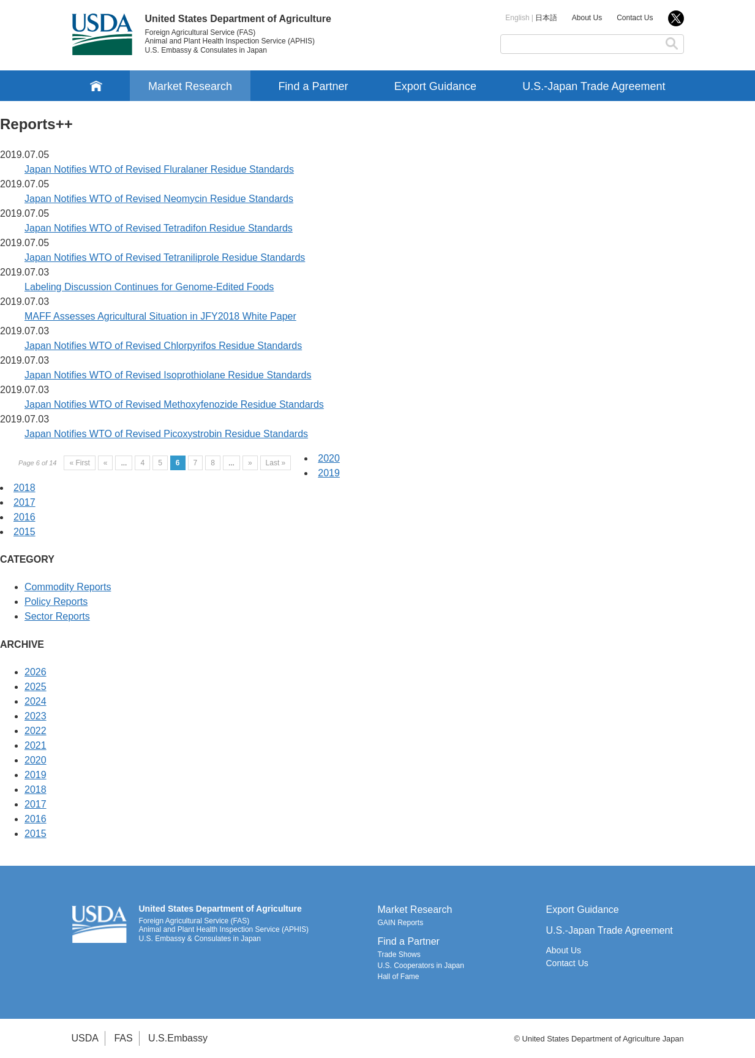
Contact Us (635, 17)
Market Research (190, 86)
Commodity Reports (67, 587)
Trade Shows (399, 954)
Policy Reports (56, 601)
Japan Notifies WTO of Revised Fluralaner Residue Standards (159, 169)
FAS (123, 1038)
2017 (24, 502)
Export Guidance (435, 86)
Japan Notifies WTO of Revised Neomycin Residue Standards (158, 198)
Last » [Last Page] (276, 463)
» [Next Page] (250, 463)
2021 (35, 745)
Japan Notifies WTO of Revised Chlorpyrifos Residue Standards (163, 345)
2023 (35, 716)
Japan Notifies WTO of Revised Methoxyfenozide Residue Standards (174, 404)
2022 (35, 731)
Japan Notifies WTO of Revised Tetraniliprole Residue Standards (164, 257)
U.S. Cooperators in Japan (421, 965)
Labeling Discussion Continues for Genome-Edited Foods (149, 287)
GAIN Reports (401, 922)
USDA (85, 1038)
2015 (24, 532)
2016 (24, 517)
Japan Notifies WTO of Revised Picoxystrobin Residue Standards (166, 434)
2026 (35, 672)
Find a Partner (313, 86)
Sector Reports (57, 616)
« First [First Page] (79, 463)
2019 (329, 473)
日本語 (546, 17)
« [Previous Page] (105, 463)
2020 (329, 458)
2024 (35, 701)
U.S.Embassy (178, 1038)
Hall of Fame (398, 976)
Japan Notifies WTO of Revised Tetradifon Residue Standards (158, 228)
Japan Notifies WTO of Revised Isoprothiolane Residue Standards (167, 375)
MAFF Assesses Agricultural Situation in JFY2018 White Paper (160, 316)
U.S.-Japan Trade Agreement (593, 86)
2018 (24, 487)
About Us (587, 17)
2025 (35, 686)
